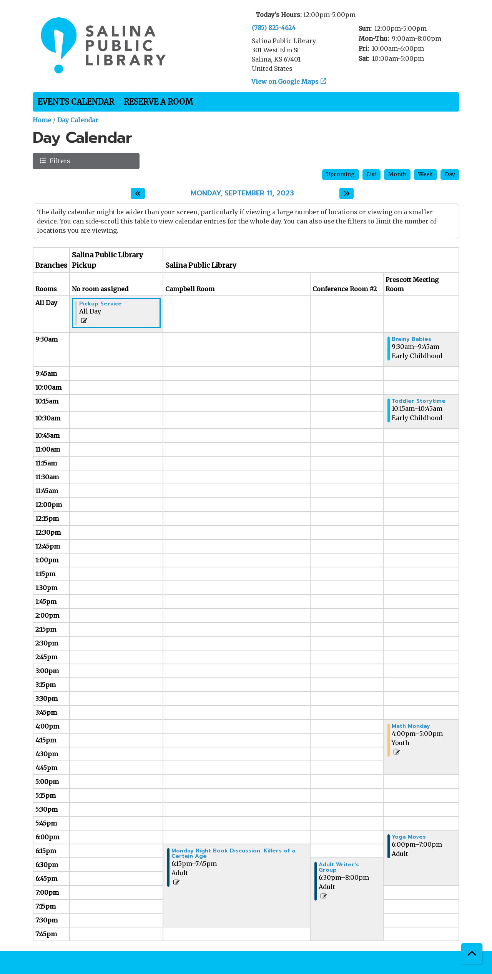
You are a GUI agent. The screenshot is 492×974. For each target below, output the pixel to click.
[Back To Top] (471, 953)
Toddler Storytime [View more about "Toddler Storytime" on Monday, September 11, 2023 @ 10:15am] (418, 401)
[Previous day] (138, 193)
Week (425, 174)
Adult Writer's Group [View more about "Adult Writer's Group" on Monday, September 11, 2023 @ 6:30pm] (339, 867)
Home (42, 120)
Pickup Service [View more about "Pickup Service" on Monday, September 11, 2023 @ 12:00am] (100, 304)
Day (450, 174)
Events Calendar (76, 102)
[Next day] (346, 193)
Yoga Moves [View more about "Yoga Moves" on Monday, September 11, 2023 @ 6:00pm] (409, 837)
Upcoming (340, 174)
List (371, 174)
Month (397, 174)
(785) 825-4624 (274, 28)
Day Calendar (77, 120)
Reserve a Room (158, 102)
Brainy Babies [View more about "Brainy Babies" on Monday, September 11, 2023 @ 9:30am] (411, 339)
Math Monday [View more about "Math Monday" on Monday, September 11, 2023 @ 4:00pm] (411, 726)
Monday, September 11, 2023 (242, 193)
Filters (59, 161)
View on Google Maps (285, 81)
